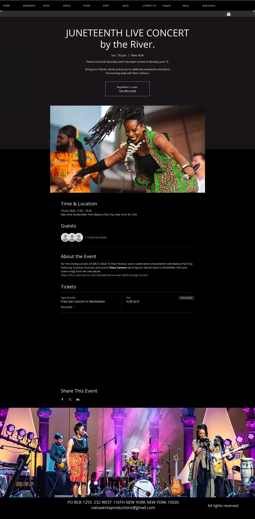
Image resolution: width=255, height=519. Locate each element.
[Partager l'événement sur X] (70, 399)
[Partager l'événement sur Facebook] (62, 399)
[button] (229, 13)
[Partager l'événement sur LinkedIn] (77, 399)
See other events (127, 90)
